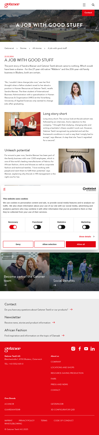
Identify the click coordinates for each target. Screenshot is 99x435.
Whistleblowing (13, 424)
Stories (23, 48)
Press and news (59, 385)
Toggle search (93, 5)
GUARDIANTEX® (12, 410)
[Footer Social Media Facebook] (80, 349)
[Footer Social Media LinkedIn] (92, 349)
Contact (88, 13)
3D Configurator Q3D (63, 410)
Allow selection (49, 244)
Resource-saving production (67, 373)
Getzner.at (9, 48)
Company (56, 362)
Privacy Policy (26, 421)
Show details (85, 236)
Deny (18, 244)
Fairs (53, 379)
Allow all (81, 244)
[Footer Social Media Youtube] (86, 349)
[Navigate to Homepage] (12, 5)
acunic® (9, 404)
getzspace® (57, 404)
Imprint (8, 421)
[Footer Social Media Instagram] (73, 349)
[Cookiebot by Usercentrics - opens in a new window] (84, 189)
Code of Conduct (63, 421)
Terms (44, 421)
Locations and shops (62, 368)
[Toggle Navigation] (84, 5)
